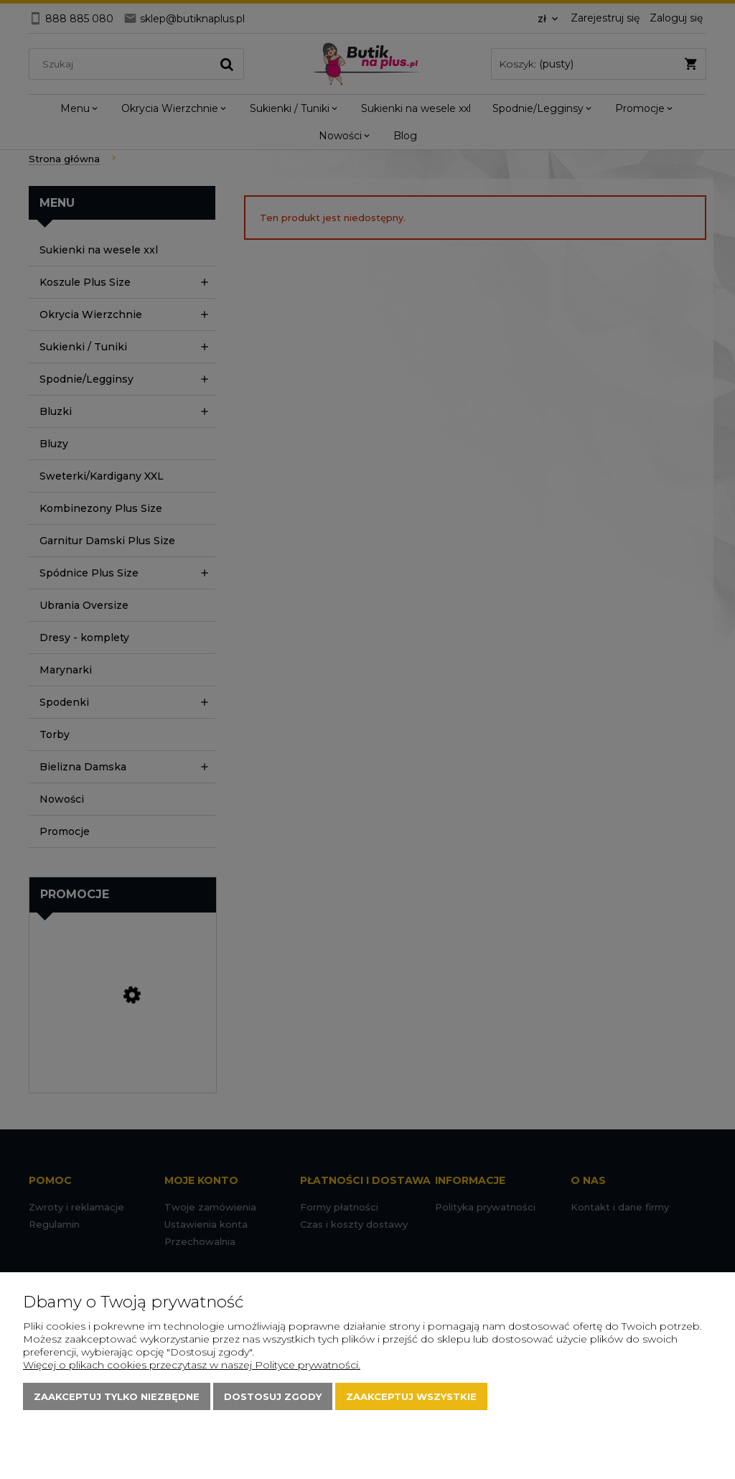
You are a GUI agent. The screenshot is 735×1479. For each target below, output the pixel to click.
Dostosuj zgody (273, 1396)
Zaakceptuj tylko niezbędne (117, 1396)
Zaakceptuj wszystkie (411, 1396)
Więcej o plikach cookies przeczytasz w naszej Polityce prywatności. (191, 1364)
